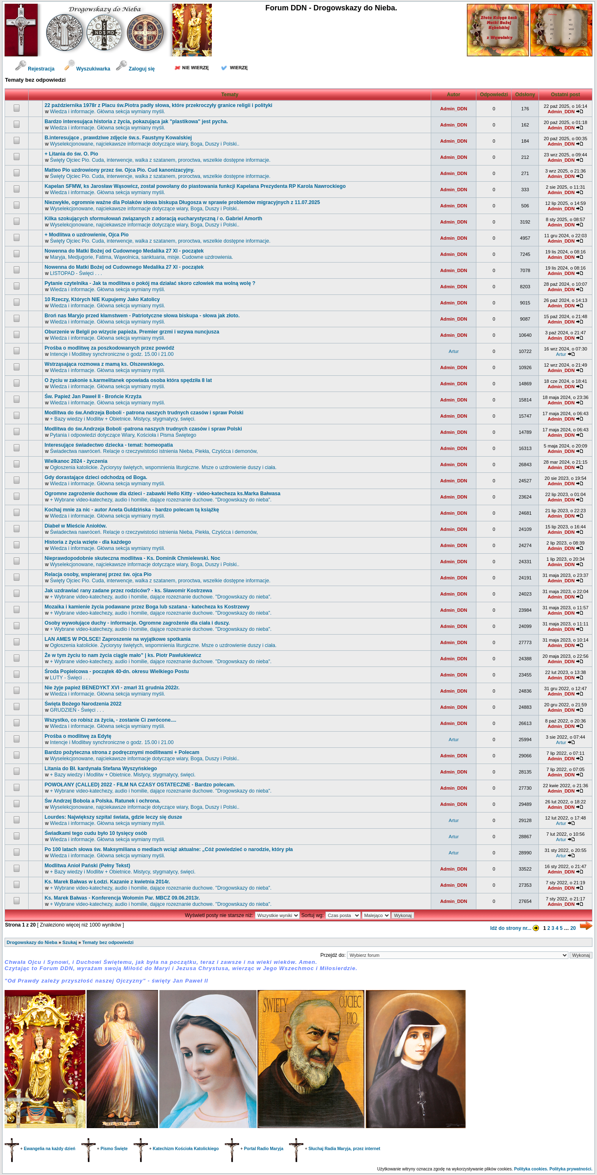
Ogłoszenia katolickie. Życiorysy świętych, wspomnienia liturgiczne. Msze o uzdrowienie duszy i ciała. (163, 467)
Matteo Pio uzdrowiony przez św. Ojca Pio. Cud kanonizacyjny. (119, 170)
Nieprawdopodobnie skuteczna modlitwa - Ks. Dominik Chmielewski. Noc (132, 558)
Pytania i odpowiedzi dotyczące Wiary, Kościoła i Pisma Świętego (123, 435)
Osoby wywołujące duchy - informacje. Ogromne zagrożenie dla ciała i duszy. (137, 623)
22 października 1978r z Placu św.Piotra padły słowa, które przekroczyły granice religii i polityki (158, 105)
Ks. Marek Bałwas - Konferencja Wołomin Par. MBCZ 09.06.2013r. (122, 898)
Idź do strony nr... (515, 928)
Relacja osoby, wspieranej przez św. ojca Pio (97, 574)
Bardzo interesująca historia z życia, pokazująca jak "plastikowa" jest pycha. (136, 121)
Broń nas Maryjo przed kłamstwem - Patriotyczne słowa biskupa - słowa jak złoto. (142, 316)
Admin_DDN (453, 108)
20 (573, 928)
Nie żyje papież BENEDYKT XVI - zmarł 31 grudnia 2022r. (112, 688)
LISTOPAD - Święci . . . (76, 273)
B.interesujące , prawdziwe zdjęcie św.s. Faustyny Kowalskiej (118, 138)
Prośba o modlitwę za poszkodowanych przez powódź (109, 348)
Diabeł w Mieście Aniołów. (75, 526)
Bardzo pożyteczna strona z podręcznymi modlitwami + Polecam (121, 752)
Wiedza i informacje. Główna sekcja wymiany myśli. (107, 111)
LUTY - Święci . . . (70, 678)
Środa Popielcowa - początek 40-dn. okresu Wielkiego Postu (116, 671)
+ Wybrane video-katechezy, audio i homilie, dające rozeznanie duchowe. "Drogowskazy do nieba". (161, 500)
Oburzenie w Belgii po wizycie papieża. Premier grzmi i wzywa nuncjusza (131, 332)
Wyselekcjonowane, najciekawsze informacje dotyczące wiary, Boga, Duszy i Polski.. (145, 144)
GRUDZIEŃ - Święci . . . (77, 710)
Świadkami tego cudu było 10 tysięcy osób (95, 833)
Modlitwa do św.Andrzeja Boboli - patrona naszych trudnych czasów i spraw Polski (143, 413)
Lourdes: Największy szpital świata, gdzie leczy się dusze (113, 817)
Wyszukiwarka (88, 69)
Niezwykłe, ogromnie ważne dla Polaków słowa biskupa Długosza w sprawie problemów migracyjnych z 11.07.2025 (182, 202)
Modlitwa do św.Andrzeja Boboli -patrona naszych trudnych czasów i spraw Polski (143, 429)
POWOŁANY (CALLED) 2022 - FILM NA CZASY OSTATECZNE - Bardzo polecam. (139, 785)
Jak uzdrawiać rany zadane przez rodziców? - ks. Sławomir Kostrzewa (128, 591)
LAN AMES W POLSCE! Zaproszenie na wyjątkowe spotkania (117, 639)
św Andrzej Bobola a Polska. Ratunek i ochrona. (102, 801)
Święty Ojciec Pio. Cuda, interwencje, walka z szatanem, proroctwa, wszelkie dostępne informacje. (160, 160)
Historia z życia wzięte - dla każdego (87, 542)
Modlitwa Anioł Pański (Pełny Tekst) (87, 865)
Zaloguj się (135, 69)
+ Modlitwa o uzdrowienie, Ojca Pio (86, 235)
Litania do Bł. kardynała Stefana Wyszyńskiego (100, 768)
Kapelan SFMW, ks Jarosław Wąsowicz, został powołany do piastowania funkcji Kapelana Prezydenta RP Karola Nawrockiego (195, 186)
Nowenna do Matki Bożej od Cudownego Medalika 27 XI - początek (124, 251)
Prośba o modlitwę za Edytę (77, 736)
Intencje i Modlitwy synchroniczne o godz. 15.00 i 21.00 (112, 354)
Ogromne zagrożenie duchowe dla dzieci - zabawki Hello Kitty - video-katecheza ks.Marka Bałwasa (162, 493)
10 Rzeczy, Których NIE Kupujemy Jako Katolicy (102, 299)
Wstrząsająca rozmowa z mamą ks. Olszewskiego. (104, 364)
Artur (454, 351)
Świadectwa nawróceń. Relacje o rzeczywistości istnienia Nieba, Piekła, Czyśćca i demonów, (154, 451)
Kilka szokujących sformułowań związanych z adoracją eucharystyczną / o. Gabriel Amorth (153, 218)
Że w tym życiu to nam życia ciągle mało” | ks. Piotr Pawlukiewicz (122, 655)
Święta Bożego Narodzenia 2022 (82, 704)
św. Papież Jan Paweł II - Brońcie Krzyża (92, 396)
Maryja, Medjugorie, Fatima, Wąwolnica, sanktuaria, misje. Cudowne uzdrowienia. (141, 257)
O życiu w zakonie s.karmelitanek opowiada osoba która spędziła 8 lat (128, 380)
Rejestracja (34, 69)
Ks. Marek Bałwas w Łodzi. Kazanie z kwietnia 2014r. (107, 882)
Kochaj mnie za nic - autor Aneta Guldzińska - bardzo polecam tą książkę (131, 510)
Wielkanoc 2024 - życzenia (75, 461)
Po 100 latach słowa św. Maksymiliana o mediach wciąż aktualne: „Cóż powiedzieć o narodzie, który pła (168, 849)
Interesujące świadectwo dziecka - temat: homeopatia (108, 445)
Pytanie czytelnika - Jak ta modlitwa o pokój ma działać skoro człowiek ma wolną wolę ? (149, 283)
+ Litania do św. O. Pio (71, 154)
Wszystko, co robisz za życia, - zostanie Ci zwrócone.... (110, 720)
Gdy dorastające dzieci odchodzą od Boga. (95, 477)
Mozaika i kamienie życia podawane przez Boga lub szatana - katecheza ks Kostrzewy (146, 607)
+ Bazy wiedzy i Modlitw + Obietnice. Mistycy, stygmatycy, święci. (123, 419)
